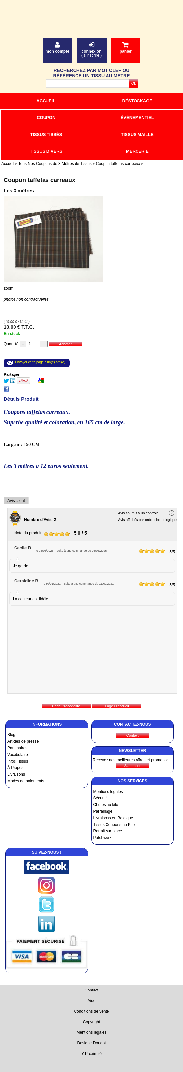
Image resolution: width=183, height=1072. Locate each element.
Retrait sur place (107, 831)
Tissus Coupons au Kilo (114, 824)
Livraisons (16, 774)
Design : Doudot (91, 1043)
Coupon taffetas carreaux (39, 180)
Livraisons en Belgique (113, 818)
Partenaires (17, 748)
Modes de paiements (25, 781)
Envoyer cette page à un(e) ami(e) (40, 362)
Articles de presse (23, 741)
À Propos (15, 767)
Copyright (91, 1022)
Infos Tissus (17, 761)
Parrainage (103, 811)
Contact (91, 990)
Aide (91, 1000)
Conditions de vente (91, 1011)
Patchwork (102, 837)
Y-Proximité (91, 1053)
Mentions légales (108, 791)
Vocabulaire (17, 754)
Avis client (16, 500)
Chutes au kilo (105, 804)
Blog (11, 734)
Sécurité (100, 798)
